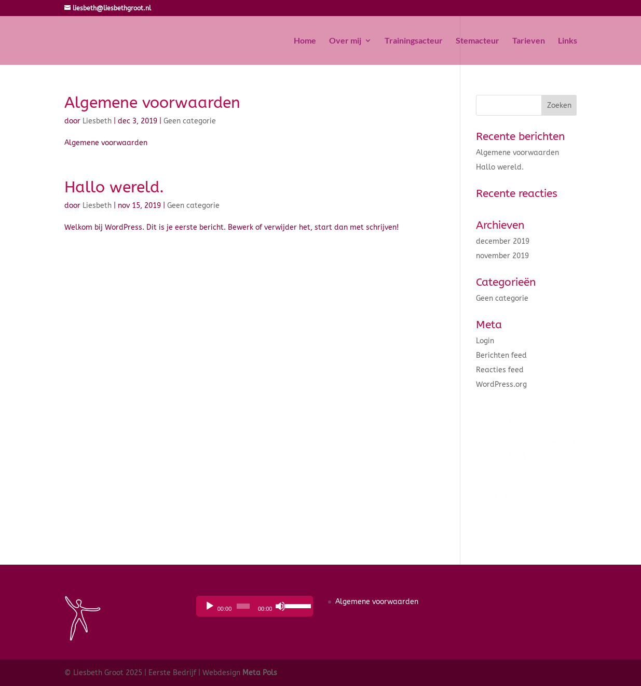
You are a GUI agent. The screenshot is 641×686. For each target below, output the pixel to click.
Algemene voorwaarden (152, 102)
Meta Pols (259, 672)
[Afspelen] (209, 606)
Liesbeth (97, 121)
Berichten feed (501, 355)
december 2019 (502, 241)
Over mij (345, 41)
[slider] (243, 606)
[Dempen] (280, 606)
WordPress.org (501, 384)
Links (567, 41)
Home (305, 41)
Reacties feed (500, 370)
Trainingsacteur (414, 41)
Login (485, 341)
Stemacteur (477, 41)
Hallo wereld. (114, 187)
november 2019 (502, 255)
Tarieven (528, 41)
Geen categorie (189, 121)
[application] (254, 606)
